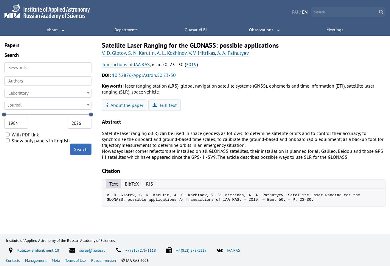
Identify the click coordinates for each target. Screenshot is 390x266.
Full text (165, 105)
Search (81, 149)
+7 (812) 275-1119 (191, 250)
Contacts (13, 260)
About (52, 29)
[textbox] (48, 93)
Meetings (335, 29)
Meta (56, 260)
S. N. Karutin (141, 53)
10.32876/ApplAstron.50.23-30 (144, 75)
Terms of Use (76, 260)
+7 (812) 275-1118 (140, 250)
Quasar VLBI (196, 29)
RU (295, 12)
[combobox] (47, 81)
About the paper (124, 105)
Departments (126, 29)
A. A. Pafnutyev (233, 53)
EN (305, 12)
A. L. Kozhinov (172, 53)
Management (36, 260)
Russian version (104, 260)
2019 (191, 64)
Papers (12, 45)
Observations (261, 29)
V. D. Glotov (114, 53)
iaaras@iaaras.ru (92, 250)
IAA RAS (233, 250)
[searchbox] (48, 81)
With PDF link (22, 135)
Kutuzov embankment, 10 (38, 250)
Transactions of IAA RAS (126, 64)
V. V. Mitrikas (202, 53)
